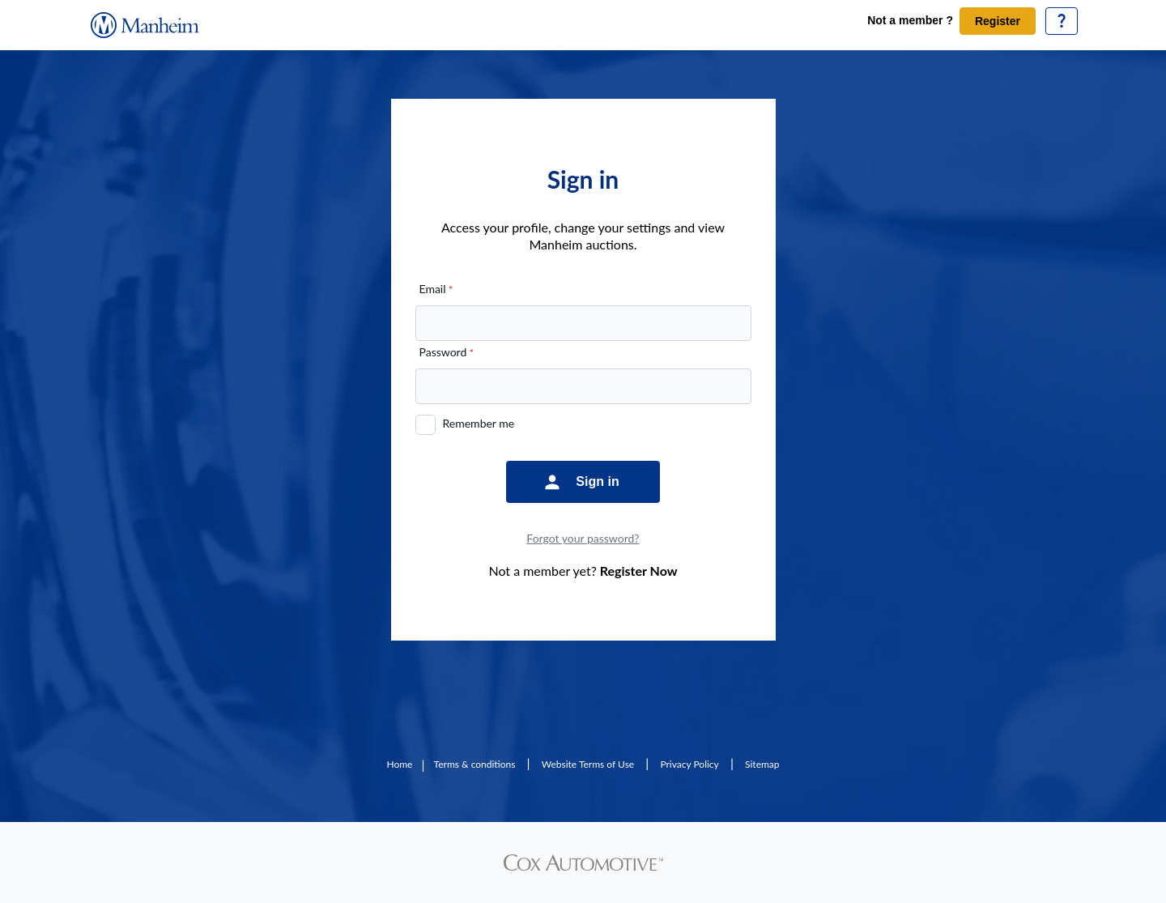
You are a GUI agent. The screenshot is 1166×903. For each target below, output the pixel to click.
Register (997, 21)
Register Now (639, 570)
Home (399, 764)
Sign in (597, 481)
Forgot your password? (582, 538)
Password (446, 352)
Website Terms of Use (588, 764)
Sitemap (762, 764)
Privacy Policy (689, 764)
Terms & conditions (475, 764)
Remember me (479, 423)
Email (436, 289)
